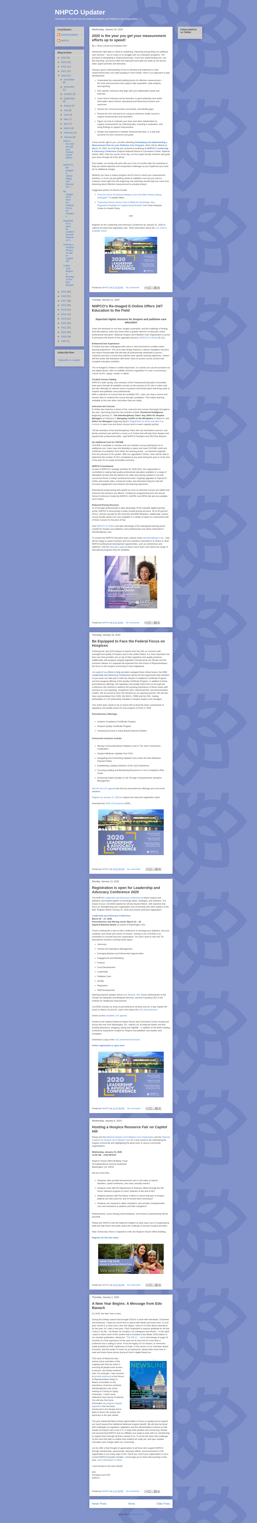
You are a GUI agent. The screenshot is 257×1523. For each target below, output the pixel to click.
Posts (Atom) (137, 1514)
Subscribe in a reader (69, 360)
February (69, 132)
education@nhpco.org (152, 538)
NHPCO (65, 40)
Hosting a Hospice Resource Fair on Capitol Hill (68, 252)
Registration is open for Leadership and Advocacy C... (68, 230)
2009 (64, 336)
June (66, 114)
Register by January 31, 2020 (106, 797)
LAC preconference (148, 1009)
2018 (64, 296)
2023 (64, 62)
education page (117, 547)
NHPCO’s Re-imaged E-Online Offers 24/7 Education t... (68, 176)
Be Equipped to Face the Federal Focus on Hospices (68, 204)
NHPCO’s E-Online (149, 337)
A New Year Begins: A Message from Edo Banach (68, 275)
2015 (64, 309)
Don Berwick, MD (131, 994)
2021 (64, 71)
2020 (64, 75)
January (68, 137)
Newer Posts (99, 1503)
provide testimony (102, 1376)
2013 (64, 318)
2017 (64, 300)
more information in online (109, 1460)
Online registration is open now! (108, 1045)
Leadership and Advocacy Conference (123, 898)
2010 (64, 332)
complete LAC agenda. (116, 1015)
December (69, 79)
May (66, 119)
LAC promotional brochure (127, 1039)
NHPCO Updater (80, 12)
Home (131, 1503)
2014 (64, 314)
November (69, 86)
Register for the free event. (105, 1237)
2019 (64, 291)
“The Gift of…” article (136, 1337)
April (66, 123)
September (69, 98)
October (68, 94)
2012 (64, 323)
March (67, 128)
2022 (64, 66)
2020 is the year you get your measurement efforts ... (68, 151)
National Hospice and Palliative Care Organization (130, 1137)
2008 (64, 341)
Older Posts (163, 1503)
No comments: (133, 287)
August (67, 105)
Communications (69, 34)
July (66, 110)
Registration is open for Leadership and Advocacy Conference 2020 (126, 890)
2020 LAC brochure (115, 803)
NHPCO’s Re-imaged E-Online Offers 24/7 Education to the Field (127, 308)
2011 (64, 327)
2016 (64, 305)
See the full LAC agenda (103, 788)
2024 (64, 57)
